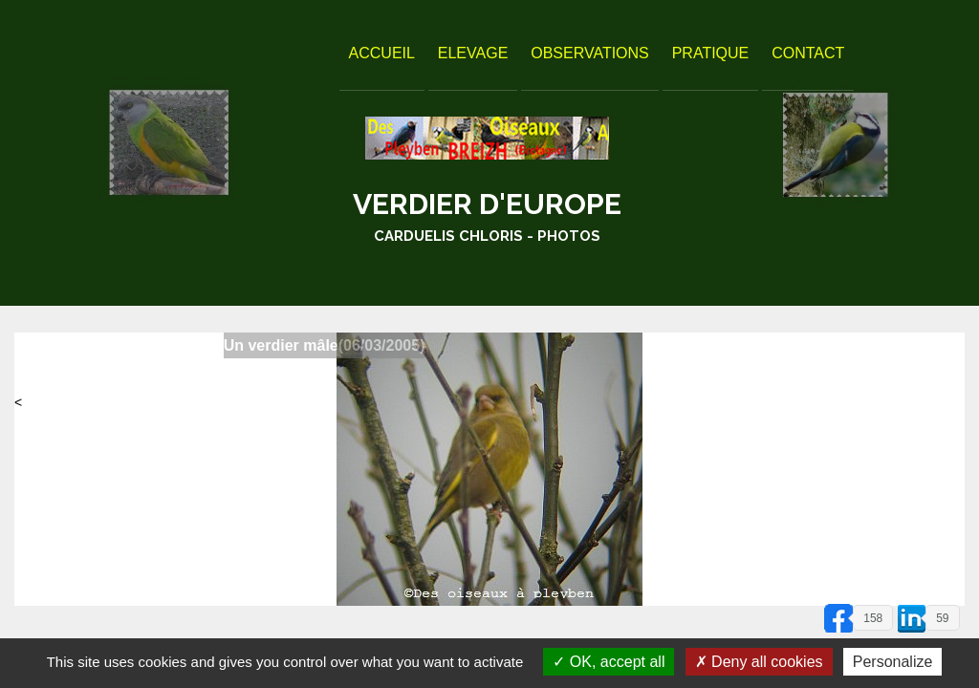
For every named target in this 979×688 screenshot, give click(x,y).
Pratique (711, 53)
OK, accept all (608, 662)
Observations (590, 53)
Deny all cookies (759, 662)
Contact (808, 53)
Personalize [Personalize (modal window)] (893, 662)
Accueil (382, 53)
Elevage (473, 53)
